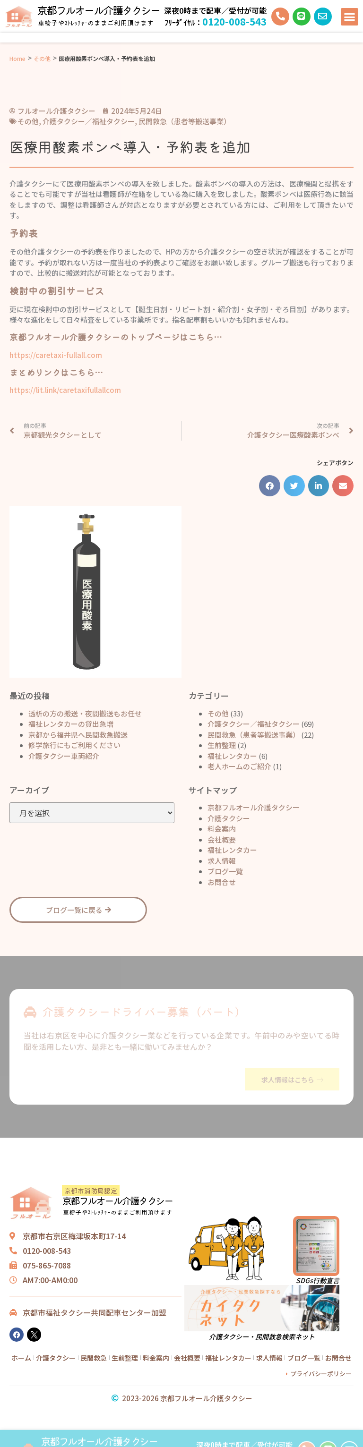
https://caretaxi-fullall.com (55, 355)
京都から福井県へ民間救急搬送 (78, 734)
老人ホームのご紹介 (239, 766)
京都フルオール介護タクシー (98, 10)
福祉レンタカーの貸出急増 (70, 723)
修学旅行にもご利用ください (74, 744)
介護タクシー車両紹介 (63, 755)
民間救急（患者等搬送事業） (253, 734)
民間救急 (93, 1357)
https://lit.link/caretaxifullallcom (65, 390)
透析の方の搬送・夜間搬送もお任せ (85, 713)
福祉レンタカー (232, 755)
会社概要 (221, 839)
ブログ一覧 (225, 871)
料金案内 (221, 828)
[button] (350, 17)
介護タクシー (228, 818)
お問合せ (221, 881)
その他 (42, 58)
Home (17, 58)
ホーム (21, 1357)
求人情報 (221, 860)
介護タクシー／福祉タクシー (253, 723)
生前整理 (221, 744)
